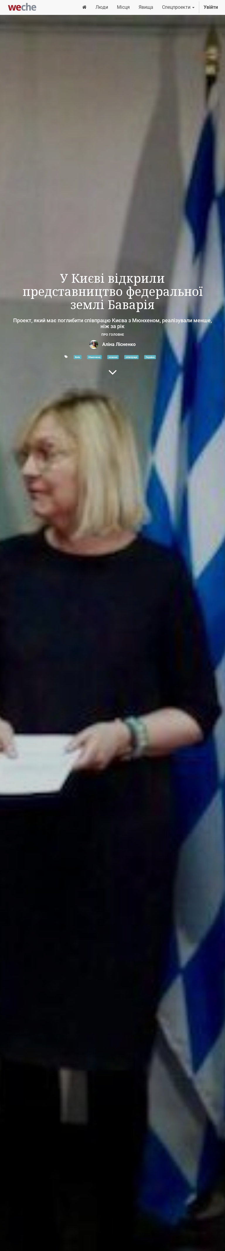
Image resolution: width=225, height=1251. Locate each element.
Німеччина (94, 356)
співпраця (131, 356)
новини (113, 356)
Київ (77, 356)
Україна (150, 356)
